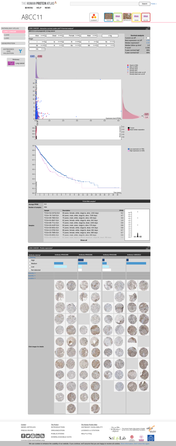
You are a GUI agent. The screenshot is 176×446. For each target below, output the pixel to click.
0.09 (147, 40)
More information (127, 444)
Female (74, 36)
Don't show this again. (142, 444)
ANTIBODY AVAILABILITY (92, 427)
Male (92, 36)
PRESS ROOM (27, 430)
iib (40, 45)
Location (31, 278)
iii (58, 45)
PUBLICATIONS (57, 434)
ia (58, 42)
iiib (92, 45)
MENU (29, 7)
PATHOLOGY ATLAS (10, 28)
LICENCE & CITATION (90, 430)
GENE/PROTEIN (8, 43)
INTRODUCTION (58, 427)
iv (110, 45)
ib (75, 42)
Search (144, 4)
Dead (57, 36)
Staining (32, 257)
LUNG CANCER (9, 32)
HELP (38, 7)
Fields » (154, 4)
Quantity (31, 276)
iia (109, 42)
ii (93, 42)
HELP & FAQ (86, 434)
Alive (40, 36)
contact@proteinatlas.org (33, 440)
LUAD (6, 35)
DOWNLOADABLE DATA (61, 437)
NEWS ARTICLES (28, 427)
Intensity (31, 273)
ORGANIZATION (58, 430)
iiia (75, 45)
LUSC (6, 38)
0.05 (147, 43)
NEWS (47, 7)
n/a (40, 49)
